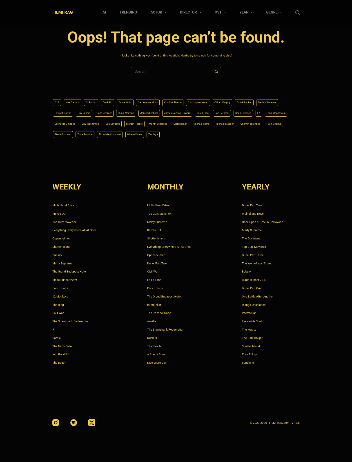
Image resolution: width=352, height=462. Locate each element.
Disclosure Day (157, 362)
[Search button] (216, 71)
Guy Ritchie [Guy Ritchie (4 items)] (119, 111)
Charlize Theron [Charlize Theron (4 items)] (193, 100)
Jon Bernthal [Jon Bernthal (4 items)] (282, 111)
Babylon (247, 271)
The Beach (59, 362)
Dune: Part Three (252, 255)
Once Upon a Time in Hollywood (262, 222)
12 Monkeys (60, 296)
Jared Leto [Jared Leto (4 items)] (259, 111)
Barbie (56, 338)
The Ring (58, 304)
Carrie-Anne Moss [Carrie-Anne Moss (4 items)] (163, 100)
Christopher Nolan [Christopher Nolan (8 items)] (223, 100)
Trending (128, 12)
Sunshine (248, 362)
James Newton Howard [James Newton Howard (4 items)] (229, 111)
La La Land (154, 280)
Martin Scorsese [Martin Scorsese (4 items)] (243, 122)
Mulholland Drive (63, 205)
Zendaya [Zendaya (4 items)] (282, 134)
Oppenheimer (61, 238)
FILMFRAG (62, 12)
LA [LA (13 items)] (82, 122)
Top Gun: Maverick (64, 222)
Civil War (58, 313)
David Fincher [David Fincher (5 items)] (277, 100)
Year (246, 12)
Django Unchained (253, 304)
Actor (159, 12)
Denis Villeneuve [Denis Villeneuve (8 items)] (66, 111)
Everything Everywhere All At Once (74, 230)
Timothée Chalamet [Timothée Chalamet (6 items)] (231, 134)
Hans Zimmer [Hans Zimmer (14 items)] (142, 111)
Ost (221, 12)
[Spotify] (73, 422)
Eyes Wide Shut (252, 321)
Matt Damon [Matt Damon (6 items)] (269, 122)
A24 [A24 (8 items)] (57, 100)
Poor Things (60, 288)
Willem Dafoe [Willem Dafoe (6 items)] (260, 134)
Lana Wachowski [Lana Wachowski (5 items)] (102, 122)
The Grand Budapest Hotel (69, 271)
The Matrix (249, 329)
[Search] (297, 12)
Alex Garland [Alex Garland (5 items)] (75, 100)
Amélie (151, 321)
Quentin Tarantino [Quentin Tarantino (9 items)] (122, 134)
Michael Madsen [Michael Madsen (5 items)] (92, 134)
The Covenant (251, 238)
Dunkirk (57, 255)
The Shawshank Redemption (70, 321)
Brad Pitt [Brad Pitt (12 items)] (116, 100)
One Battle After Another (258, 296)
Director (191, 12)
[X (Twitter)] (91, 422)
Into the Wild (60, 354)
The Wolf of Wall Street (257, 263)
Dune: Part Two (157, 263)
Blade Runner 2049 (64, 280)
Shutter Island (61, 246)
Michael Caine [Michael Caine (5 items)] (64, 134)
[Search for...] (171, 71)
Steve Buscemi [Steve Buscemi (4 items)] (175, 134)
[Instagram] (55, 422)
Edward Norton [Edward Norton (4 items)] (94, 111)
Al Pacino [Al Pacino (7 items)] (97, 100)
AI (104, 12)
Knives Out (59, 213)
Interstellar (154, 304)
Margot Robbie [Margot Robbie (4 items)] (215, 122)
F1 (54, 329)
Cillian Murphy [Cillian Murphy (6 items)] (252, 100)
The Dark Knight (252, 338)
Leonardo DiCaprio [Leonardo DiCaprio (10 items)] (133, 122)
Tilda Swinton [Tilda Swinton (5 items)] (201, 134)
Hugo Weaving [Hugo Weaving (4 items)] (168, 111)
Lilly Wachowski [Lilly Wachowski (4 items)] (164, 122)
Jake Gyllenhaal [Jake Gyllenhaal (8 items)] (196, 111)
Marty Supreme (62, 263)
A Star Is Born (156, 354)
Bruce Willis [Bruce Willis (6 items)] (136, 100)
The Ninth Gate (62, 346)
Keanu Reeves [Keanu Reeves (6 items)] (64, 122)
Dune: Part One (251, 288)
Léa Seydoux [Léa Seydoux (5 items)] (190, 122)
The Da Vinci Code (159, 313)
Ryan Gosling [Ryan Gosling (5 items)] (150, 134)
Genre (275, 12)
